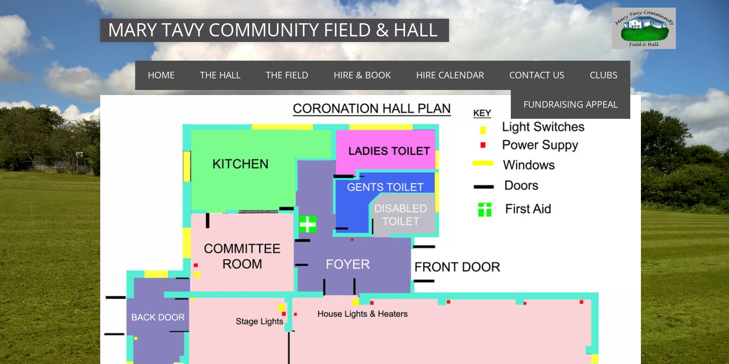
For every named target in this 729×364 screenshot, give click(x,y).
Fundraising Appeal (570, 104)
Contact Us (536, 75)
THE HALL (220, 75)
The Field (287, 75)
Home (161, 75)
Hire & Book (362, 75)
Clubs (604, 75)
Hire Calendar (450, 75)
